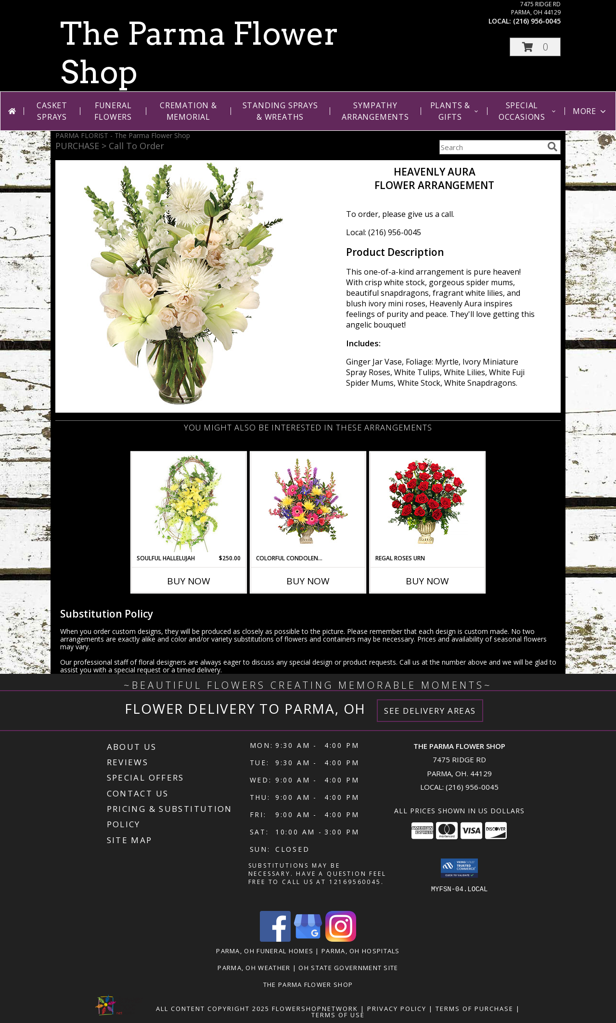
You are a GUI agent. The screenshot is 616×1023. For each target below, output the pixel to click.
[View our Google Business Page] (308, 939)
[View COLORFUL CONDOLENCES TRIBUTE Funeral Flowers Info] (308, 503)
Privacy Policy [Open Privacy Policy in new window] (396, 1008)
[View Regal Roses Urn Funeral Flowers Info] (427, 503)
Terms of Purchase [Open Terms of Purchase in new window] (474, 1008)
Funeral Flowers (113, 111)
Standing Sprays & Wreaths (280, 111)
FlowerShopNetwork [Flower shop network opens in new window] (315, 1008)
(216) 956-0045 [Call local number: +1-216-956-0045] (537, 20)
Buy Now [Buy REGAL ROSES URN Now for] (427, 581)
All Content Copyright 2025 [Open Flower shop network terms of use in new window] (213, 1008)
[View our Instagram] (340, 939)
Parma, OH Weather (254, 967)
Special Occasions (528, 111)
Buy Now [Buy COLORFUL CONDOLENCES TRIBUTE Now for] (308, 581)
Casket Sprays (52, 111)
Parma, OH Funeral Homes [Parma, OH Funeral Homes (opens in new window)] (264, 951)
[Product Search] (491, 147)
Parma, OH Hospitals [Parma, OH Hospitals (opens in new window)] (360, 951)
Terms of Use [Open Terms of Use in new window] (338, 1014)
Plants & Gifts (455, 111)
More (590, 111)
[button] (535, 47)
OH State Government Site (348, 967)
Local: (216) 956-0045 (383, 232)
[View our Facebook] (275, 939)
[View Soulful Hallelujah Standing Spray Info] (189, 503)
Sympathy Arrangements (375, 111)
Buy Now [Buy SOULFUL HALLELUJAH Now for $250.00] (188, 581)
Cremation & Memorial (188, 111)
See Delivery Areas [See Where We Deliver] (430, 710)
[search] (552, 146)
